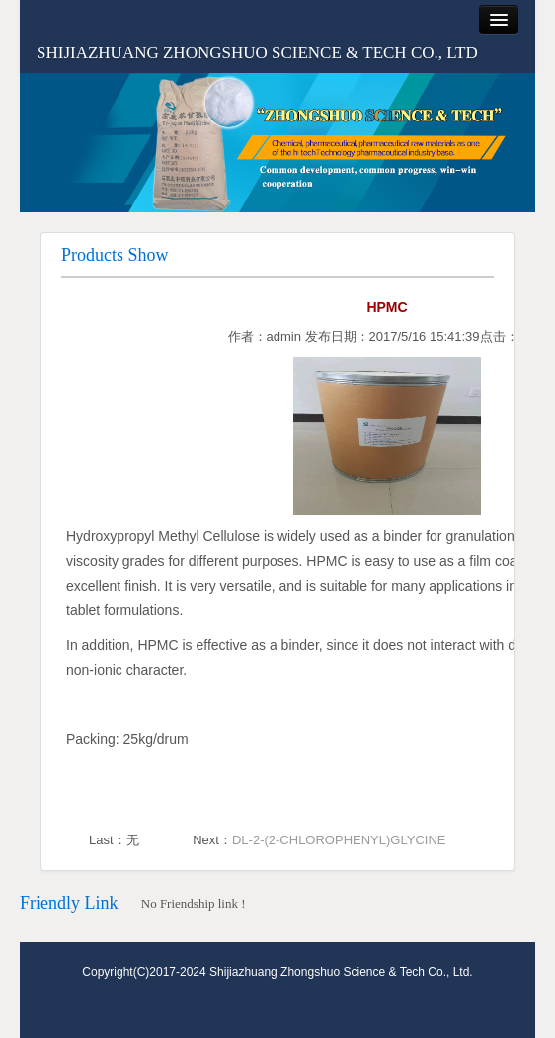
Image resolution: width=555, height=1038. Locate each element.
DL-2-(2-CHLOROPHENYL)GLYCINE (338, 840)
